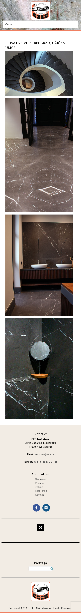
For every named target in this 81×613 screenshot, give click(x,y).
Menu (8, 24)
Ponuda (39, 483)
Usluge (39, 487)
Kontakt (39, 494)
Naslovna (40, 479)
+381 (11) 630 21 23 (45, 461)
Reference (41, 490)
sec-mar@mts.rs (44, 454)
